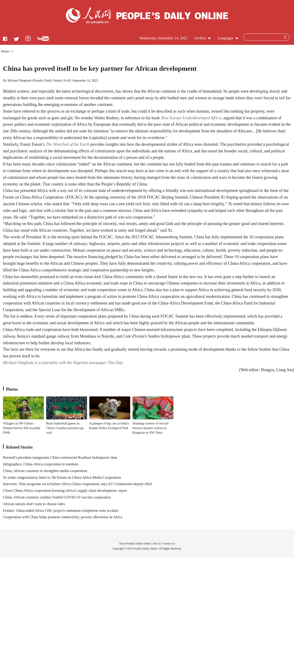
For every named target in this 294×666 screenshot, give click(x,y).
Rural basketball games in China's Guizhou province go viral (65, 428)
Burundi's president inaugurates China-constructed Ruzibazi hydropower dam (60, 457)
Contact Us (169, 543)
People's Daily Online (47, 80)
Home (5, 51)
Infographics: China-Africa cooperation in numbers (41, 464)
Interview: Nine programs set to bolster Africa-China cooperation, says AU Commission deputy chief (77, 484)
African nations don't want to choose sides (34, 504)
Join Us (157, 543)
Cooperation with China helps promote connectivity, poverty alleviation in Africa (62, 517)
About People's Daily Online (135, 543)
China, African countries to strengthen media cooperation (45, 471)
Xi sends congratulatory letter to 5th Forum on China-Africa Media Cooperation (62, 477)
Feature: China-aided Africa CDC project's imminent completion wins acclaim (60, 510)
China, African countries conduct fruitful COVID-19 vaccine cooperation (57, 497)
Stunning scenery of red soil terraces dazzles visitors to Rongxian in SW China (151, 428)
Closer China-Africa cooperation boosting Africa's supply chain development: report (65, 490)
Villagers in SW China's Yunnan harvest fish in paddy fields (21, 428)
